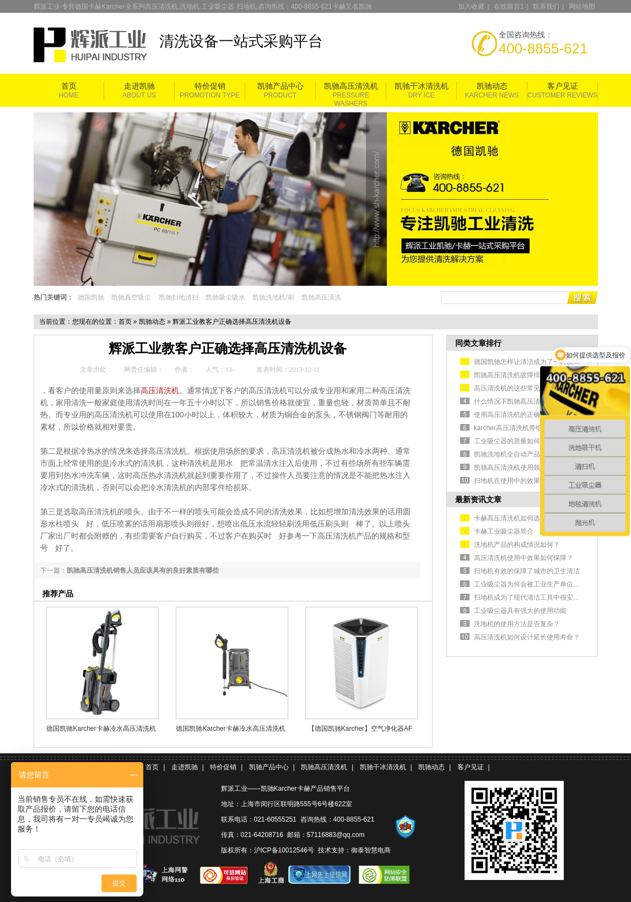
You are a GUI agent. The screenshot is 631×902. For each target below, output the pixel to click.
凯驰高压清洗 (321, 297)
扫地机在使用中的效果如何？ (517, 481)
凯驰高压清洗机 (351, 86)
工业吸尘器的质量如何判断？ (517, 441)
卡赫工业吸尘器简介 (503, 531)
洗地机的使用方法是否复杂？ (517, 624)
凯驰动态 (492, 86)
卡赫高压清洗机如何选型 (510, 518)
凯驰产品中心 (280, 86)
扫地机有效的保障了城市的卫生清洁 (527, 571)
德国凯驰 (91, 297)
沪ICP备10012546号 (284, 850)
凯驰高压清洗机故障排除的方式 (520, 375)
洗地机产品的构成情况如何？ (517, 544)
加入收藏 (471, 6)
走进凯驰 (139, 86)
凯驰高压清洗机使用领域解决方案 (523, 467)
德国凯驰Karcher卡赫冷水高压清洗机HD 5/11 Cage (230, 728)
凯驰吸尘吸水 (225, 297)
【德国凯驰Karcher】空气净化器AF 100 (360, 728)
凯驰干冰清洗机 (422, 86)
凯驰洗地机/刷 (273, 297)
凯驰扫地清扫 (178, 297)
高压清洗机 (160, 390)
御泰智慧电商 (371, 850)
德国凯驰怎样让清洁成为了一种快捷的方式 (537, 362)
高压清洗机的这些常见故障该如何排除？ (533, 388)
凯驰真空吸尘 (131, 297)
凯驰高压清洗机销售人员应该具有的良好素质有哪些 (143, 570)
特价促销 (210, 86)
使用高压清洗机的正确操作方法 (520, 415)
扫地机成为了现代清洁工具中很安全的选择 (537, 597)
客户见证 (562, 86)
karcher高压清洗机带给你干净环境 (524, 428)
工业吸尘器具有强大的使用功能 (520, 611)
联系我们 (546, 6)
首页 (69, 86)
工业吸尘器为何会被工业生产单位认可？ (533, 584)
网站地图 (582, 6)
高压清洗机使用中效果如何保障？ (523, 558)
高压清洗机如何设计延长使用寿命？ (527, 637)
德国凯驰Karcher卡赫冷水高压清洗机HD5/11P (100, 728)
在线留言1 (509, 6)
